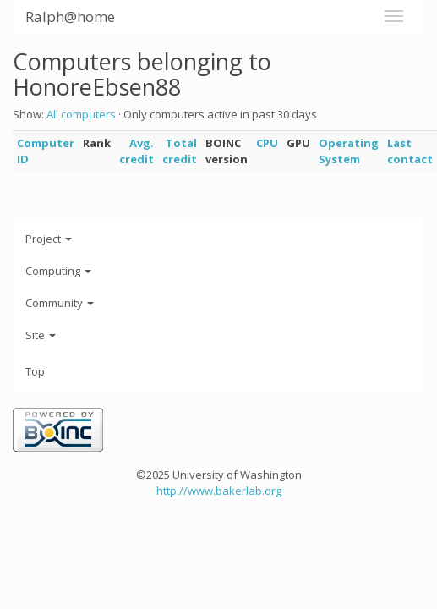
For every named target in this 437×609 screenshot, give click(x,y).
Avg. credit (136, 151)
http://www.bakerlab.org (218, 490)
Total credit (179, 151)
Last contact (410, 151)
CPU (267, 143)
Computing (58, 270)
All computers (81, 114)
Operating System (349, 151)
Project (48, 238)
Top (35, 371)
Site (40, 335)
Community (59, 302)
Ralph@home (70, 16)
